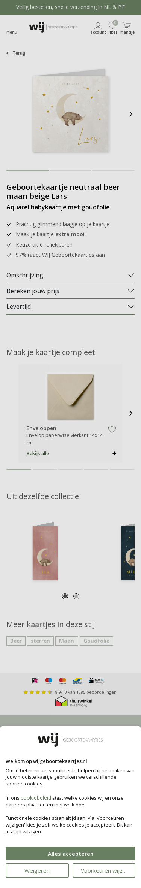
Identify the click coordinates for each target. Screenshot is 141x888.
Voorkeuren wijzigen (107, 870)
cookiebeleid (36, 797)
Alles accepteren (71, 853)
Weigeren (37, 870)
